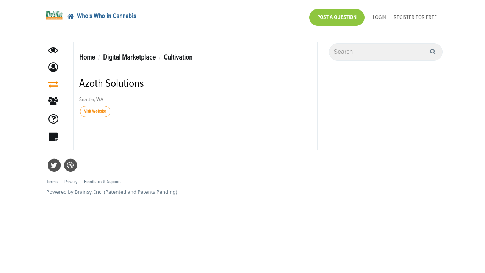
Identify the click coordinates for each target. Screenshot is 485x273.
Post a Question (337, 15)
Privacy (70, 178)
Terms (52, 178)
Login (379, 15)
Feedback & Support (102, 178)
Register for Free (415, 15)
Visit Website (95, 107)
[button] (53, 63)
